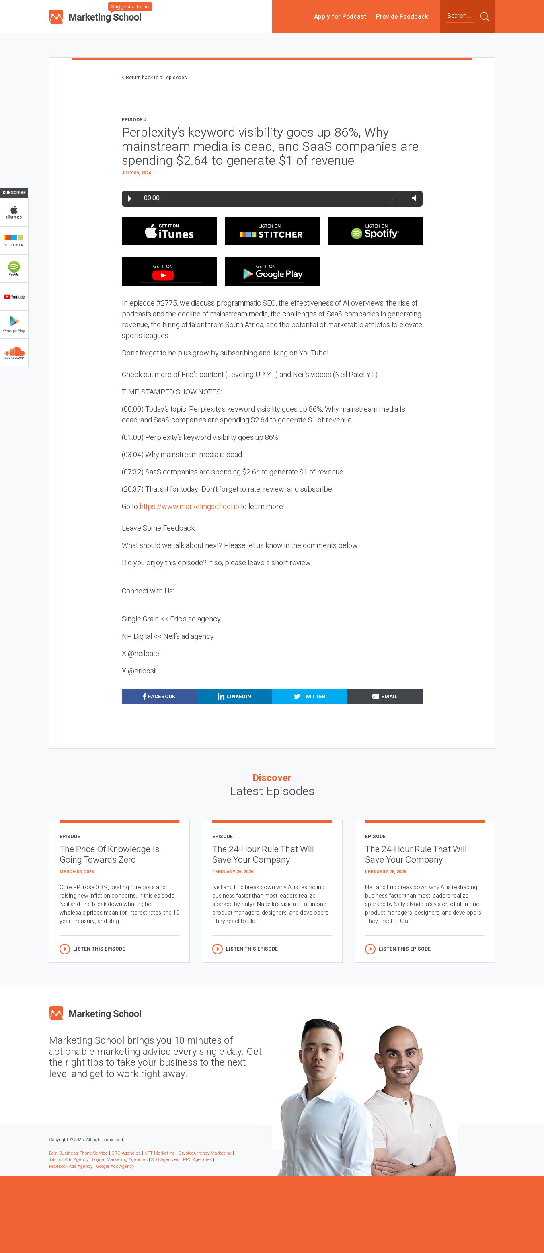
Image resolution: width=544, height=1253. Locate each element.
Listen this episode (99, 949)
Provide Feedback (402, 16)
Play (129, 198)
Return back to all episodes (156, 77)
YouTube (14, 297)
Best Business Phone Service (78, 1153)
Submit (484, 16)
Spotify (14, 268)
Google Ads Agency (115, 1166)
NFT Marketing (159, 1153)
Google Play (14, 325)
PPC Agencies (197, 1159)
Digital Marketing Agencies (120, 1159)
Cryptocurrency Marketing (205, 1153)
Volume (413, 198)
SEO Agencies (165, 1159)
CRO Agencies (126, 1153)
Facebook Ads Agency (70, 1166)
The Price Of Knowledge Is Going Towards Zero (109, 854)
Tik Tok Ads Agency (68, 1159)
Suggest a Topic (130, 6)
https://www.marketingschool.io (189, 506)
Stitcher (14, 240)
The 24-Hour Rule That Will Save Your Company (263, 854)
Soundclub (14, 353)
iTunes (14, 212)
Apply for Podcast (340, 16)
